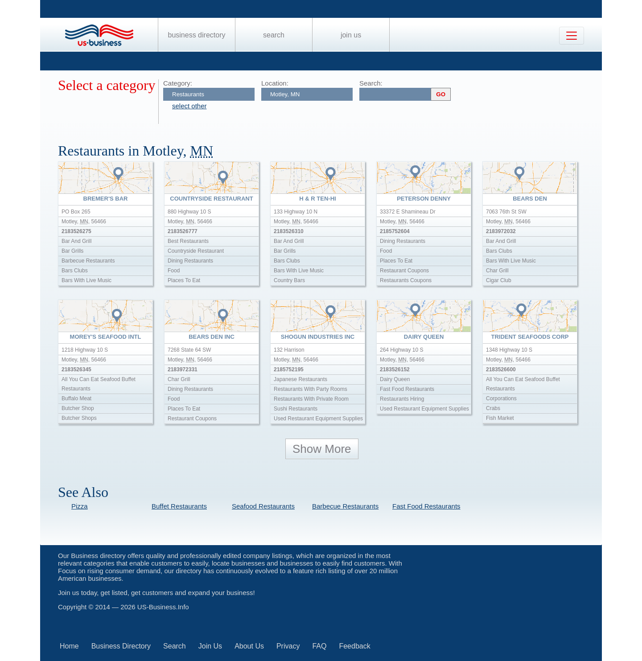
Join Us (351, 35)
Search (273, 35)
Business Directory (197, 35)
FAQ (319, 646)
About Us (249, 646)
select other (189, 106)
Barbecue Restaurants (345, 506)
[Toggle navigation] (571, 36)
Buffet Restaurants (179, 506)
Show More (321, 449)
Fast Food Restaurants (426, 506)
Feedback (354, 646)
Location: (274, 83)
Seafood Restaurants (263, 506)
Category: (177, 83)
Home (69, 646)
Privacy (288, 646)
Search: (371, 83)
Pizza (79, 506)
